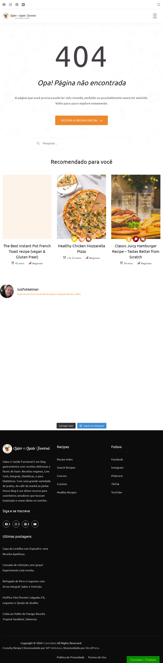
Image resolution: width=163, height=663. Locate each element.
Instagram (117, 467)
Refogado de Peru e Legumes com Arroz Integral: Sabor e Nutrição (24, 583)
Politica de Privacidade (70, 657)
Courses (62, 475)
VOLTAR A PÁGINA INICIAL (79, 120)
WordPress (92, 647)
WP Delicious (54, 647)
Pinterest (117, 475)
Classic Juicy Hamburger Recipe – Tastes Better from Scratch (135, 251)
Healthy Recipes (67, 492)
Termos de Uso (97, 657)
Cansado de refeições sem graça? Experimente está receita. (23, 567)
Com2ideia (49, 643)
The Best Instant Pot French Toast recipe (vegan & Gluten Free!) (27, 251)
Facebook (117, 459)
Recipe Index (65, 459)
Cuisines (62, 484)
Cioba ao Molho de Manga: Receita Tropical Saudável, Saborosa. (24, 616)
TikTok (115, 484)
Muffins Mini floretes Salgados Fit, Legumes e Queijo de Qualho (24, 600)
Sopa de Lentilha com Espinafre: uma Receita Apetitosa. (25, 551)
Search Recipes (66, 467)
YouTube (116, 492)
